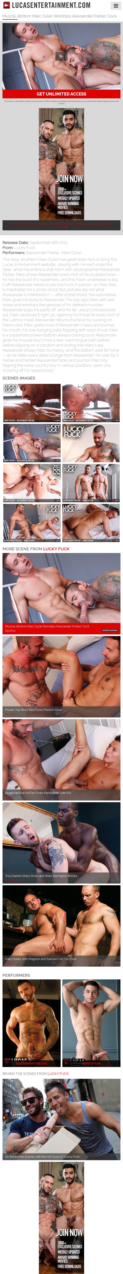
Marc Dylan (71, 252)
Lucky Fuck (24, 247)
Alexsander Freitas (42, 252)
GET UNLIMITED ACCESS (61, 94)
